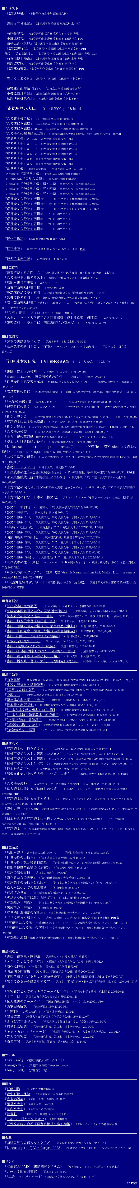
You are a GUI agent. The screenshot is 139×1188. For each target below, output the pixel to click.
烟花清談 (13, 248)
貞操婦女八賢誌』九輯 (23, 228)
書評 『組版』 (31, 646)
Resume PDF (10, 794)
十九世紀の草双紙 (39, 436)
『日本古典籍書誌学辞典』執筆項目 (33, 714)
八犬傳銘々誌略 (18, 123)
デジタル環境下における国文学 (30, 897)
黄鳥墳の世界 (17, 892)
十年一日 (13, 996)
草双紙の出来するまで (23, 572)
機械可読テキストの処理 (25, 758)
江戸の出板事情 (18, 872)
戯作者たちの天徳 (20, 877)
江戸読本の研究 (40, 361)
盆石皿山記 (23, 53)
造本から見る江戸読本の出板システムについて (54, 818)
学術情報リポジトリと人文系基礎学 (33, 976)
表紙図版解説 (17, 1006)
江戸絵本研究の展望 (22, 605)
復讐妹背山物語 (23, 88)
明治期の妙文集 (18, 971)
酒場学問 (13, 1041)
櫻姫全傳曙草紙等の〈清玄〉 (27, 867)
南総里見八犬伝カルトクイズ (28, 1142)
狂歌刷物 (13, 1088)
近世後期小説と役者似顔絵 (27, 862)
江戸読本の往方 (33, 472)
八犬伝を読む (17, 783)
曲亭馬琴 (13, 679)
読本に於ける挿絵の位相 (25, 441)
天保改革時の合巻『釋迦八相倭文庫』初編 (38, 1123)
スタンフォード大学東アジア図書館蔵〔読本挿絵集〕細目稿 (52, 317)
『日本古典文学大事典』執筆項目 (31, 709)
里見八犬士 (15, 1103)
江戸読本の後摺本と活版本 (27, 882)
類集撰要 (13, 272)
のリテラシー (20, 467)
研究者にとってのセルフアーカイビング (36, 991)
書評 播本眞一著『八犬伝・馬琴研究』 (42, 661)
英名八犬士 (15, 143)
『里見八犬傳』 (24, 173)
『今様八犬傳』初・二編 (31, 183)
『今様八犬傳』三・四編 (31, 188)
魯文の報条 (18, 517)
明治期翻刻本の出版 (22, 537)
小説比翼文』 (17, 38)
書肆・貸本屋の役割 (22, 371)
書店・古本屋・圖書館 (23, 956)
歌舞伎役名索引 (18, 297)
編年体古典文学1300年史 (25, 699)
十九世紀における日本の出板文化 (32, 497)
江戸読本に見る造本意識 (25, 421)
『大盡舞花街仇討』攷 (45, 582)
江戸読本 (52, 828)
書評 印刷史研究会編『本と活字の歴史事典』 (41, 626)
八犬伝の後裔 (17, 431)
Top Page (131, 1183)
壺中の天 (45, 808)
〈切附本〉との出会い (22, 1011)
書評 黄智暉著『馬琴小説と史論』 (33, 656)
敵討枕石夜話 (17, 68)
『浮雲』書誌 (16, 312)
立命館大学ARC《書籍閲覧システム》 (34, 1166)
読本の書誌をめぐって (23, 341)
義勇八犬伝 (15, 138)
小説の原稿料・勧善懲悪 (25, 684)
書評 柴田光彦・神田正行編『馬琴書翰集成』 (41, 631)
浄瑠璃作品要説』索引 (23, 292)
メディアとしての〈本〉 (24, 961)
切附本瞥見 (33, 852)
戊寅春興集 (15, 1098)
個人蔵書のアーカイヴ (23, 1001)
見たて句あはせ (25, 1118)
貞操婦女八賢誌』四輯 (23, 218)
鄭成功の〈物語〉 (19, 907)
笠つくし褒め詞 (18, 78)
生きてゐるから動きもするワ (28, 981)
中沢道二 (13, 694)
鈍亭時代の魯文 (33, 406)
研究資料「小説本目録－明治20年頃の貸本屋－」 (43, 322)
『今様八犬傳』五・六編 (31, 193)
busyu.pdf (15, 1070)
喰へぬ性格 (15, 966)
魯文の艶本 (15, 426)
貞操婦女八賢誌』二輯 (23, 208)
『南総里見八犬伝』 (37, 922)
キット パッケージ (26, 1031)
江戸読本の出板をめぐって (27, 748)
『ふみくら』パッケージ (24, 1176)
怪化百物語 (15, 238)
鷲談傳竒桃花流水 (20, 98)
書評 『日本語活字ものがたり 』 (41, 651)
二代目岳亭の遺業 (20, 456)
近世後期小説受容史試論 (49, 381)
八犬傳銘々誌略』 (24, 128)
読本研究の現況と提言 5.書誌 (30, 615)
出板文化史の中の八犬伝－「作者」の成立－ (40, 773)
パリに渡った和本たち (23, 917)
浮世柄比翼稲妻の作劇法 (25, 912)
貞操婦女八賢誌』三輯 (23, 213)
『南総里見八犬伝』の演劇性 (44, 927)
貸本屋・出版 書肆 (20, 704)
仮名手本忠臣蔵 (18, 258)
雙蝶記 (12, 1113)
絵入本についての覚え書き (27, 887)
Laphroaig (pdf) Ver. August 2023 (33, 1147)
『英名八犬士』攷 (19, 527)
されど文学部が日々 (22, 1021)
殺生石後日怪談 (18, 1093)
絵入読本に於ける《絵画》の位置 (32, 788)
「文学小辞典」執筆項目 (24, 719)
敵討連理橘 (15, 13)
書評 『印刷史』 (33, 636)
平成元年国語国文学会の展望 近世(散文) (37, 610)
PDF (80, 38)
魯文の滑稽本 (17, 512)
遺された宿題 (17, 1026)
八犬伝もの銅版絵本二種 (25, 133)
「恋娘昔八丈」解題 (21, 729)
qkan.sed (14, 1060)
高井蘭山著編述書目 (26, 302)
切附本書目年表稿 (20, 282)
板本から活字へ (18, 768)
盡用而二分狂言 (18, 23)
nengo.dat (15, 1065)
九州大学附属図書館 (22, 1171)
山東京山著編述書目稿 (24, 287)
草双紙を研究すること (23, 641)
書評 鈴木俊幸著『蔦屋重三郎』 (31, 621)
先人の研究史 (17, 1036)
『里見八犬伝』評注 (21, 689)
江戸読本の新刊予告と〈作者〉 (52, 346)
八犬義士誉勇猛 (18, 118)
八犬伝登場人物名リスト (25, 277)
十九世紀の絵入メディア (44, 487)
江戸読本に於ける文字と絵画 (28, 798)
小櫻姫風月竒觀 (18, 93)
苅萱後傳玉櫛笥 (18, 58)
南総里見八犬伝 (22, 108)
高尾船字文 (15, 33)
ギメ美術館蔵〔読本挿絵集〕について (35, 477)
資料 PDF (36, 804)
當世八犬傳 (15, 168)
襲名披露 (13, 1016)
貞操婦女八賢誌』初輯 (23, 198)
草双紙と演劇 (34, 937)
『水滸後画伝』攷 (34, 401)
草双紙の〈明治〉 (19, 902)
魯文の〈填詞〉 (17, 507)
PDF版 (131, 472)
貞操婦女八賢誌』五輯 (23, 223)
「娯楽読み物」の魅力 (22, 724)
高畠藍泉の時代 (33, 391)
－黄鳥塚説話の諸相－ (36, 376)
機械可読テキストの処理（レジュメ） (34, 753)
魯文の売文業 (17, 416)
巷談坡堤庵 (15, 63)
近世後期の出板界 (20, 857)
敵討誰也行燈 (17, 48)
